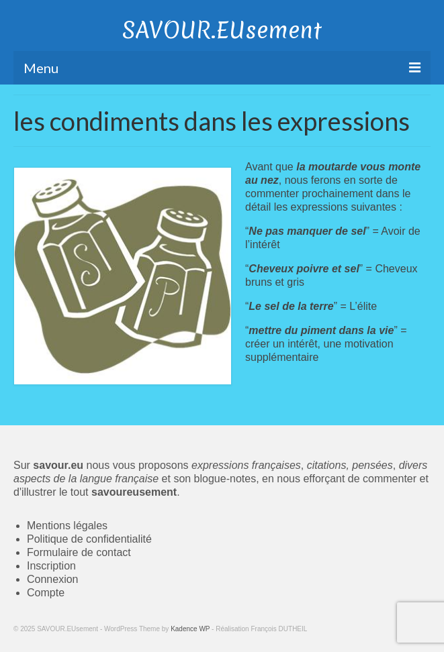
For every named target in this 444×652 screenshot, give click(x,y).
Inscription (51, 566)
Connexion (53, 579)
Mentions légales (67, 525)
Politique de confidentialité (89, 539)
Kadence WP (190, 629)
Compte (45, 592)
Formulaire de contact (79, 552)
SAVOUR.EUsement (222, 30)
